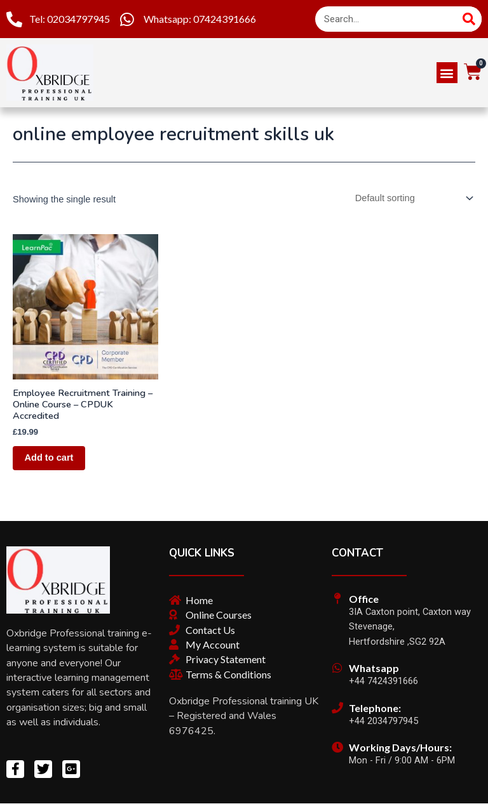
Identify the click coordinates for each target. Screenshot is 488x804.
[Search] (469, 19)
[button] (447, 72)
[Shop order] (411, 198)
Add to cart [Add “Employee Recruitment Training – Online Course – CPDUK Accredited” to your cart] (49, 458)
